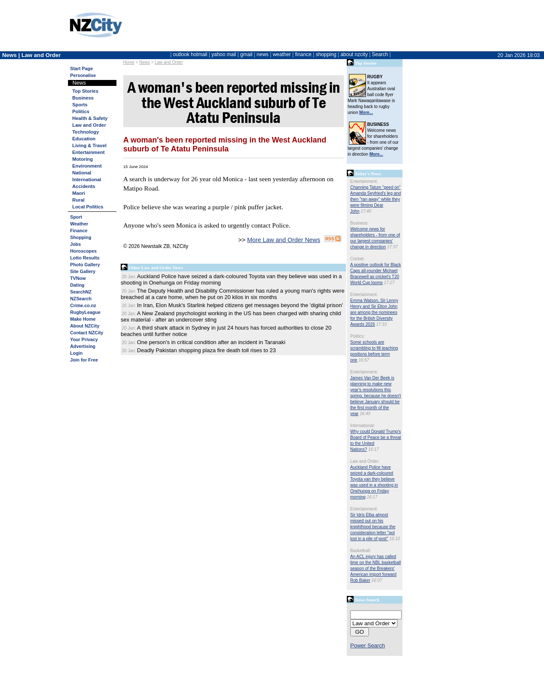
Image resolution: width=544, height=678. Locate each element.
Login (76, 353)
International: (362, 425)
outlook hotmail (190, 54)
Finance (79, 230)
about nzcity (354, 54)
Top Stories (85, 91)
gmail (246, 54)
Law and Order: (365, 461)
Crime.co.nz (83, 305)
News (144, 62)
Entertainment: (364, 181)
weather (282, 54)
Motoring (82, 159)
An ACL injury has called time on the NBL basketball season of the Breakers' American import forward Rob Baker (375, 568)
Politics (80, 111)
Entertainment (88, 152)
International (86, 179)
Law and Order (169, 62)
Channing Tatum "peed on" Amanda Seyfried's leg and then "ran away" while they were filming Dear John (375, 199)
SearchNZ (80, 291)
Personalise (83, 75)
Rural (78, 199)
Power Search (367, 645)
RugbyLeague (85, 312)
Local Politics (87, 206)
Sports (80, 104)
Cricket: (357, 258)
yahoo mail (224, 54)
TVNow (78, 278)
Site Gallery (82, 271)
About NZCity (84, 325)
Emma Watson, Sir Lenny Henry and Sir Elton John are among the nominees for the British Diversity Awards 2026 (374, 312)
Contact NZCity (86, 332)
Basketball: (360, 550)
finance (303, 54)
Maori (78, 193)
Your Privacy (84, 339)
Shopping (80, 237)
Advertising (82, 346)
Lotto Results (84, 257)
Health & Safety (90, 118)
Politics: (357, 336)
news (263, 54)
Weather (79, 223)
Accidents (83, 186)
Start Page (81, 68)
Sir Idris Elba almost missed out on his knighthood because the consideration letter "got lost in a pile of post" (372, 527)
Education (84, 138)
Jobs (75, 244)
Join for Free (84, 359)
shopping (326, 54)
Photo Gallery (85, 264)
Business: (359, 223)
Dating (77, 285)
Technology (85, 131)
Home (129, 62)
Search (380, 54)
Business (83, 97)
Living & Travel (89, 145)
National (81, 172)
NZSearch (80, 298)
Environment (87, 165)
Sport (76, 216)
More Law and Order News (283, 239)
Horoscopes (83, 251)
